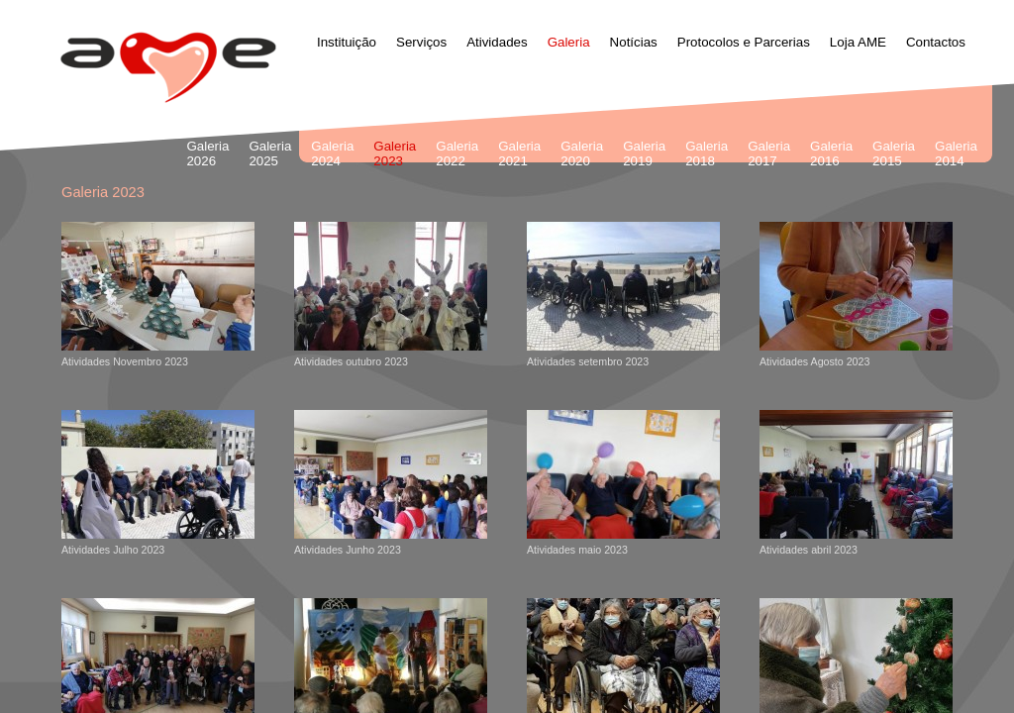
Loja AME (858, 42)
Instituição (346, 42)
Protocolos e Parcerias (743, 42)
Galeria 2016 (831, 153)
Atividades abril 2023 (856, 483)
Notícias (634, 42)
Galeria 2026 (207, 153)
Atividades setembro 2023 (623, 294)
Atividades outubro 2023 (390, 294)
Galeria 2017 (769, 153)
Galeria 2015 (893, 153)
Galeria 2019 (644, 153)
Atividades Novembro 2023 (157, 294)
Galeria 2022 (457, 153)
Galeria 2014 (956, 153)
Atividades (497, 42)
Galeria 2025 (270, 153)
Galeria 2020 (581, 153)
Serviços (421, 42)
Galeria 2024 (332, 153)
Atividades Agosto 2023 (856, 294)
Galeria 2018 (706, 153)
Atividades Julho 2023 (157, 483)
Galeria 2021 (519, 153)
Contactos (935, 42)
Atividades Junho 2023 (390, 483)
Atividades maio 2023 (623, 483)
